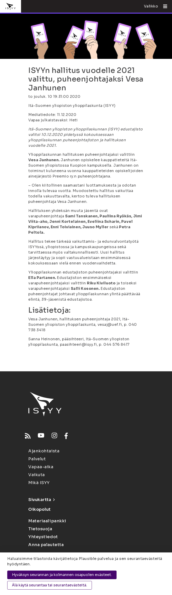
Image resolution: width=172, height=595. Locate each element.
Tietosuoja (40, 528)
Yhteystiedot (43, 536)
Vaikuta (36, 474)
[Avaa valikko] (163, 6)
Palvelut (37, 458)
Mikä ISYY (39, 482)
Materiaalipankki (47, 520)
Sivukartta (41, 499)
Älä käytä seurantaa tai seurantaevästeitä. (49, 585)
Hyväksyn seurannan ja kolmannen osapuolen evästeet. (62, 574)
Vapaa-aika (41, 466)
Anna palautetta (46, 544)
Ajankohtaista (44, 451)
